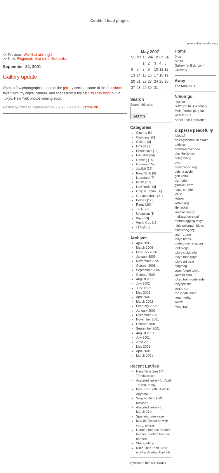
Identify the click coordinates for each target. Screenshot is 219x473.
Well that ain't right (38, 55)
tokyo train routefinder (190, 279)
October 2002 (146, 274)
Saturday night (99, 93)
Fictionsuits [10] (147, 151)
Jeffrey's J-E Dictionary (191, 106)
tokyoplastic (183, 284)
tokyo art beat (184, 261)
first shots (114, 88)
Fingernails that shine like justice (42, 59)
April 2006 (143, 243)
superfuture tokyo (187, 270)
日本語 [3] (143, 227)
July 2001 (143, 337)
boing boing (183, 158)
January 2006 (146, 256)
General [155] (146, 164)
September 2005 (148, 270)
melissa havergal (187, 216)
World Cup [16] (146, 222)
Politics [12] (144, 200)
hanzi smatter (184, 189)
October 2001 (146, 324)
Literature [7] (145, 177)
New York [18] (146, 186)
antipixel (180, 144)
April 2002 (143, 297)
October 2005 (146, 265)
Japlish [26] (144, 168)
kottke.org (182, 203)
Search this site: (141, 104)
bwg (177, 162)
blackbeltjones (185, 153)
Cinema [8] (144, 132)
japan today (183, 297)
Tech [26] (142, 209)
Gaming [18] (145, 160)
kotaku (179, 198)
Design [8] (143, 146)
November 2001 (147, 319)
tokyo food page (186, 257)
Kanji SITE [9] (146, 173)
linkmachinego (185, 212)
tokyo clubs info (186, 252)
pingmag (181, 266)
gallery (68, 88)
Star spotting (145, 443)
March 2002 (144, 301)
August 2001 (145, 333)
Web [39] (142, 218)
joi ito (178, 194)
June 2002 (143, 288)
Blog (178, 56)
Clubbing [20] (145, 137)
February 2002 (146, 306)
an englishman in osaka (191, 140)
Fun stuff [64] (145, 155)
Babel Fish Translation (190, 120)
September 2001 (148, 328)
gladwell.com (184, 185)
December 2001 (147, 315)
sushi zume (183, 234)
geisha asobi (184, 171)
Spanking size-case (150, 416)
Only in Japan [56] (149, 191)
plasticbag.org (185, 230)
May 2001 (143, 346)
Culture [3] (143, 141)
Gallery (180, 65)
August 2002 (145, 279)
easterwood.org (186, 167)
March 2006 (144, 247)
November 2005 (147, 261)
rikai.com (181, 101)
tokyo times (183, 239)
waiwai (179, 302)
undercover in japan (189, 243)
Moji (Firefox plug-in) (189, 110)
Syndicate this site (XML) (148, 463)
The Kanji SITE (185, 86)
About (179, 61)
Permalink (90, 107)
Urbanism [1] (145, 213)
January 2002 (146, 310)
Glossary (181, 70)
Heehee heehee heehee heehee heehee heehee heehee (153, 434)
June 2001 (143, 342)
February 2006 (146, 252)
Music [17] (143, 182)
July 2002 (143, 283)
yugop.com (182, 288)
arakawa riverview (187, 149)
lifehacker (181, 207)
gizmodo (181, 180)
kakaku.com (183, 275)
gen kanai (182, 176)
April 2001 (143, 351)
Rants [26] (143, 204)
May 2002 (143, 292)
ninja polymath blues (189, 225)
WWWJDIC (183, 115)
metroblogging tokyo (189, 221)
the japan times (186, 293)
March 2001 (144, 355)
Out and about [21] (149, 195)
